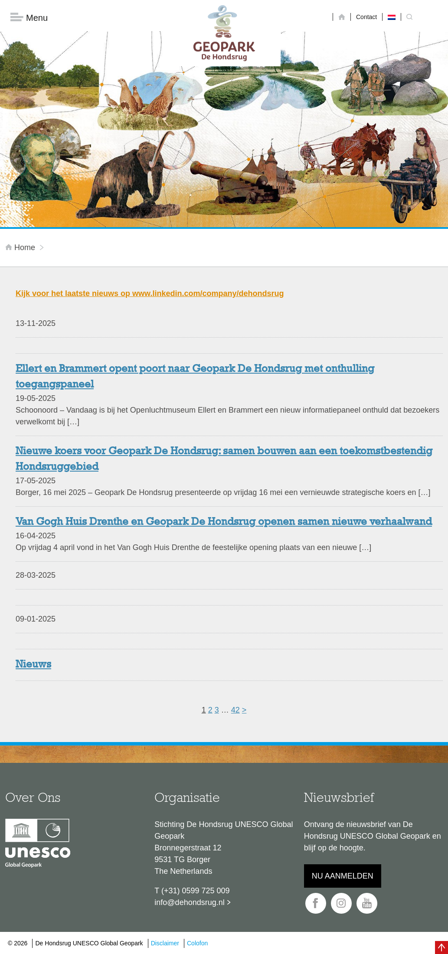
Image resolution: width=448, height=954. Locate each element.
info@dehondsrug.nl (189, 902)
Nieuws (33, 665)
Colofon (197, 943)
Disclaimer (165, 943)
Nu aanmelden (342, 876)
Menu (29, 18)
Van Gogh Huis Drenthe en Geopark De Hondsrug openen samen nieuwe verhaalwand (224, 522)
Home (21, 247)
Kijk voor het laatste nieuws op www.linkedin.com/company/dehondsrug (150, 293)
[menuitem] (391, 17)
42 (235, 710)
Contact (366, 16)
